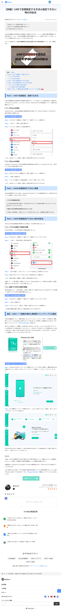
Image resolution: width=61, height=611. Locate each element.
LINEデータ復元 (30, 546)
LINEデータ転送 (48, 543)
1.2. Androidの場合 (15, 78)
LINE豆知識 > (11, 558)
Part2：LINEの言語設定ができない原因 (18, 80)
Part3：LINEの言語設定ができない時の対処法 (20, 83)
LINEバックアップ (36, 543)
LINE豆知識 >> (25, 19)
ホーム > (6, 558)
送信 (57, 588)
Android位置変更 (23, 543)
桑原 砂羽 (16, 486)
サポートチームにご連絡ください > (39, 550)
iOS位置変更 (11, 543)
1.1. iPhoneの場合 (15, 76)
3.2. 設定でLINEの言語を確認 (17, 87)
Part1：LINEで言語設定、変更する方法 (18, 74)
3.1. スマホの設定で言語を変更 (18, 85)
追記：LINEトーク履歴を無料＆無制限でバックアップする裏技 (25, 89)
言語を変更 (30, 593)
